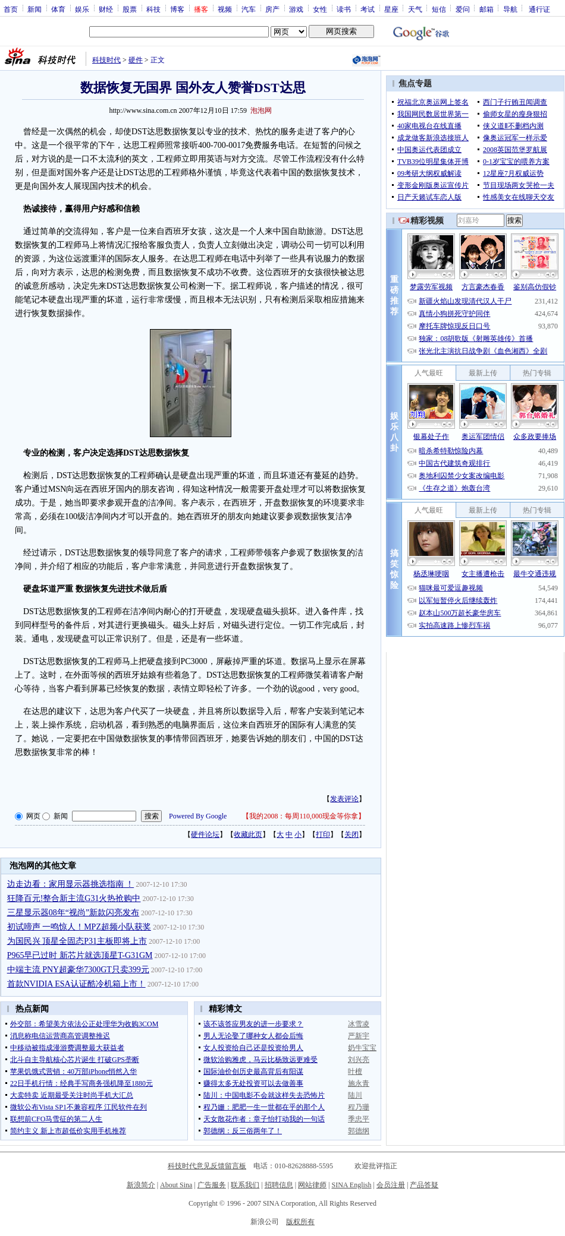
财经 (106, 8)
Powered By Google (198, 816)
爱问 (463, 8)
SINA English (351, 1185)
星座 (391, 8)
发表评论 (344, 799)
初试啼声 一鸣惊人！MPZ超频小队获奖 (79, 926)
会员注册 (390, 1185)
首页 (11, 8)
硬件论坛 (205, 834)
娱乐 (82, 8)
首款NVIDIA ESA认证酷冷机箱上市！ (76, 983)
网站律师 (312, 1185)
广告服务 (211, 1185)
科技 (153, 8)
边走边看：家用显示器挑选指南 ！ (70, 884)
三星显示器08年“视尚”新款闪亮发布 (73, 912)
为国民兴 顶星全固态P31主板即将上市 (77, 941)
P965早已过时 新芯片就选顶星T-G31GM (80, 955)
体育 (58, 8)
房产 (272, 8)
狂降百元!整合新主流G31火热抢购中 (74, 898)
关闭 (351, 834)
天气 (415, 8)
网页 (33, 816)
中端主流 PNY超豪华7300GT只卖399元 (78, 969)
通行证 (539, 8)
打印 (323, 834)
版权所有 (300, 1222)
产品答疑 (424, 1185)
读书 (344, 8)
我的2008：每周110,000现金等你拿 (303, 816)
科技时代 (106, 60)
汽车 (248, 8)
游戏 (296, 8)
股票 (130, 8)
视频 (225, 8)
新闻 (34, 8)
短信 (439, 8)
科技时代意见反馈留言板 (207, 1166)
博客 (177, 8)
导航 (510, 8)
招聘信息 (279, 1185)
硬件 (135, 60)
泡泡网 (261, 110)
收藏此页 (248, 834)
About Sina (176, 1185)
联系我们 (245, 1185)
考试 (367, 8)
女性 (320, 8)
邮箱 (486, 8)
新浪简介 (141, 1185)
